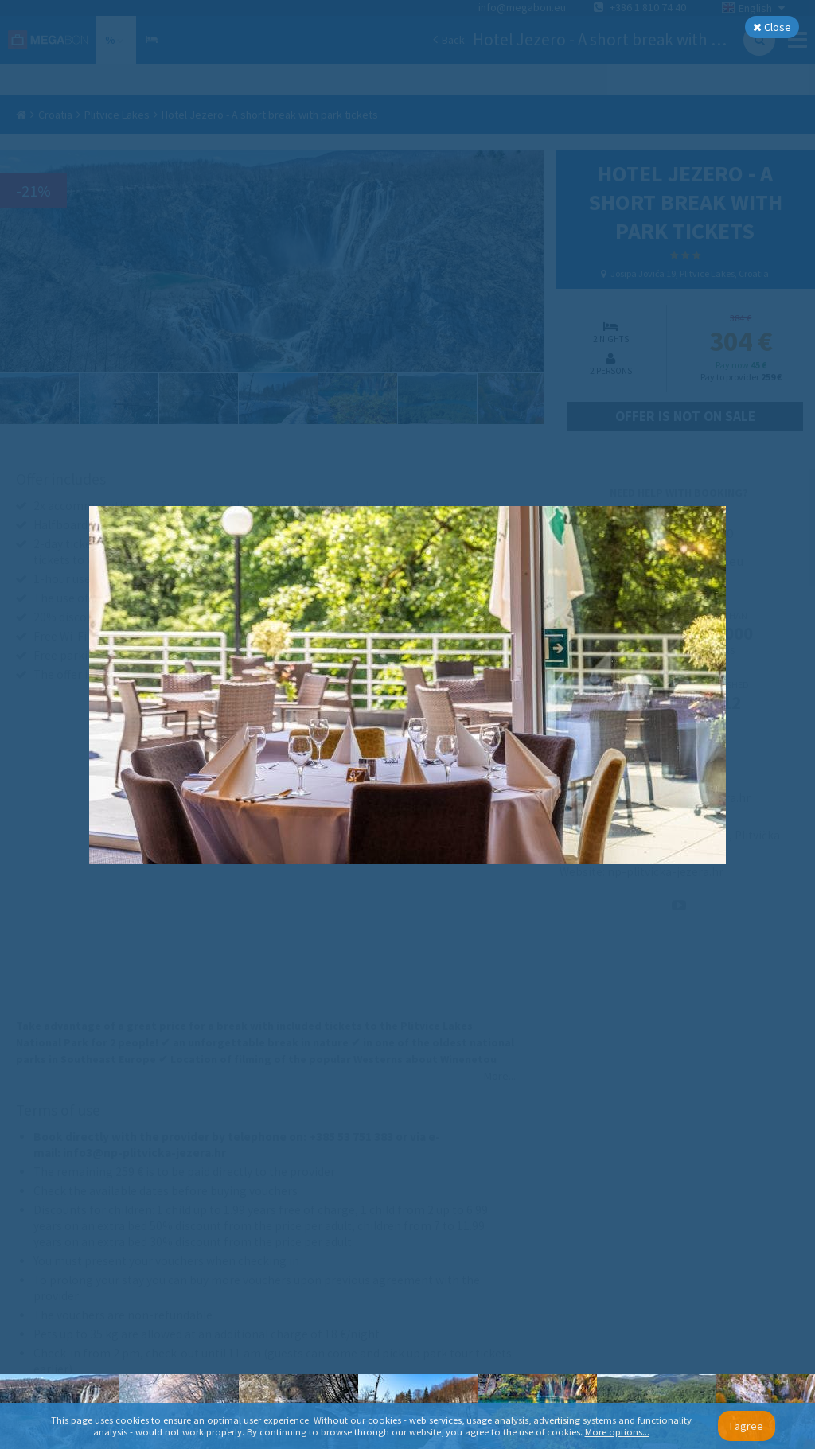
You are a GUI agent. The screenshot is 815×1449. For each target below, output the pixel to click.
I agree (746, 1426)
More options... (617, 1432)
